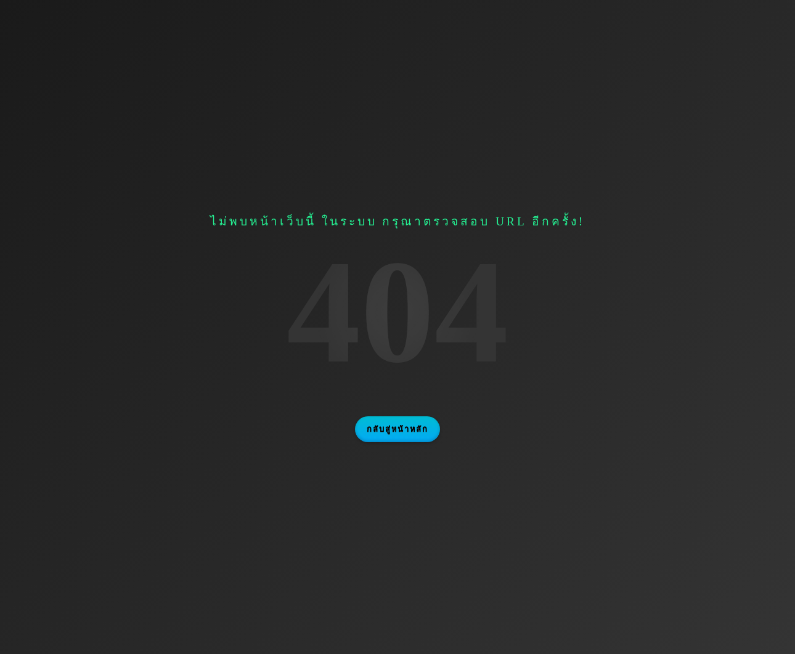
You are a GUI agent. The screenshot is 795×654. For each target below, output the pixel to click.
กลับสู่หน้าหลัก (397, 429)
